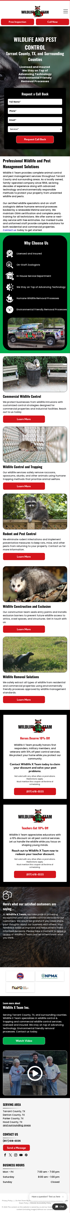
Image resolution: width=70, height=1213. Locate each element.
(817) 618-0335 (12, 1140)
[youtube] (21, 1155)
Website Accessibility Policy (40, 1203)
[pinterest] (26, 1155)
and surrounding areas (17, 1125)
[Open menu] (65, 11)
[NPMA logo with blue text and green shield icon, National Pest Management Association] (49, 976)
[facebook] (5, 1155)
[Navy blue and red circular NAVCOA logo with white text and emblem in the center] (20, 976)
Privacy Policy (7, 1200)
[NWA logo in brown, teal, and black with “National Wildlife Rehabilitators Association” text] (20, 987)
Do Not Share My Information (27, 1200)
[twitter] (10, 1155)
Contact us (9, 230)
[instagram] (15, 1155)
